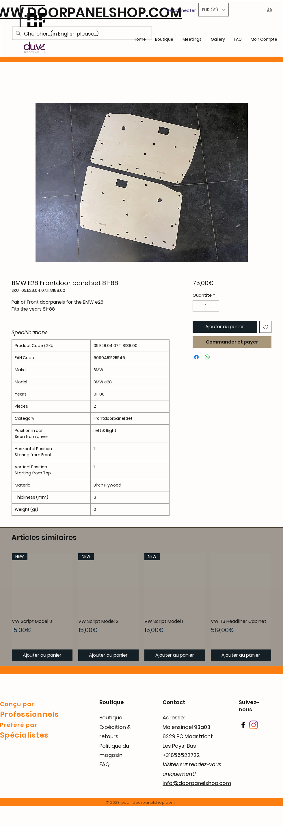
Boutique (110, 717)
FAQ (104, 764)
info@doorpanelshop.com (197, 783)
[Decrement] (197, 305)
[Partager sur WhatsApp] (207, 357)
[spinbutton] (206, 305)
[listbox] (213, 9)
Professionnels (29, 714)
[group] (141, 607)
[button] (213, 9)
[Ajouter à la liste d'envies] (265, 327)
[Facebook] (243, 725)
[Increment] (214, 305)
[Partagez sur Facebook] (196, 357)
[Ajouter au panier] (42, 655)
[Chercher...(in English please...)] (81, 34)
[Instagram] (253, 725)
